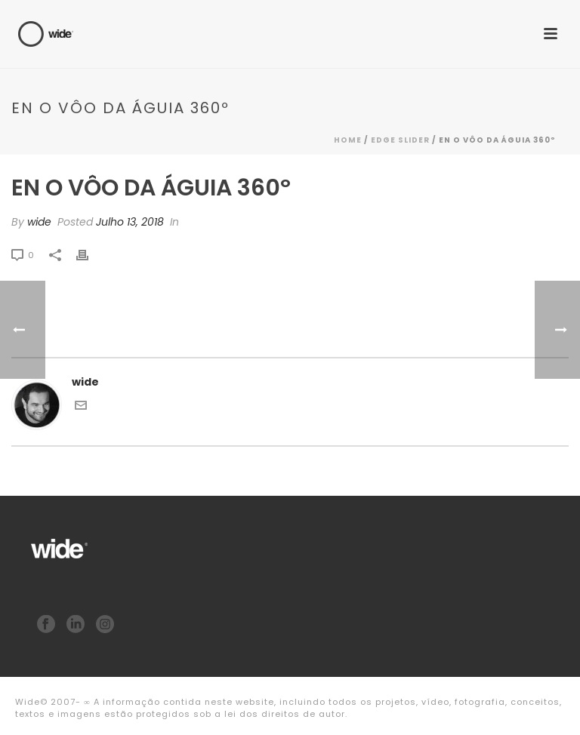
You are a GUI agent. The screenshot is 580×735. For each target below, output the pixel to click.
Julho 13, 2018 (130, 221)
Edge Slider (400, 140)
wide (39, 221)
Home (348, 140)
